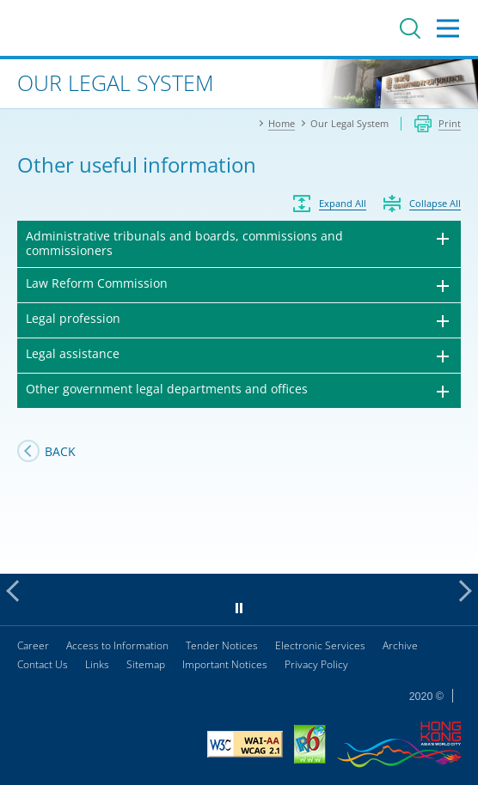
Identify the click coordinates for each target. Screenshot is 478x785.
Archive (400, 645)
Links (97, 664)
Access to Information (117, 645)
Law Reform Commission (97, 283)
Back (60, 451)
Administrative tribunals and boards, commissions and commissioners (184, 243)
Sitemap (145, 664)
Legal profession (73, 318)
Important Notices (224, 664)
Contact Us (42, 664)
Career (33, 645)
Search (410, 28)
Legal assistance (73, 353)
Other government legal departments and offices (167, 388)
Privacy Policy (316, 664)
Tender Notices (222, 645)
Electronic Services (320, 645)
